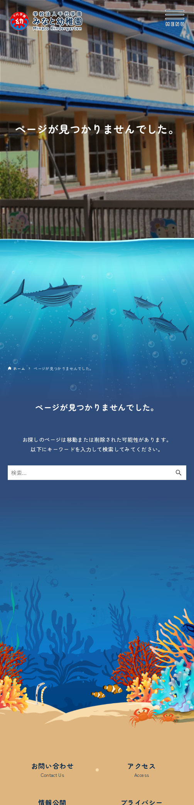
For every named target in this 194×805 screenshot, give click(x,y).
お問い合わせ (52, 769)
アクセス (141, 769)
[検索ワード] (97, 472)
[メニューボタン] (174, 18)
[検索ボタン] (178, 472)
